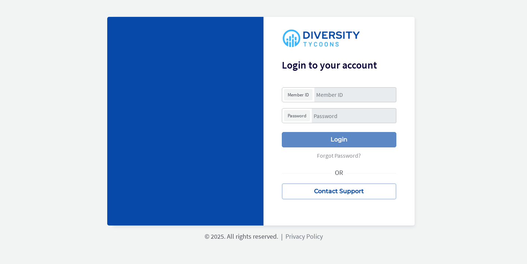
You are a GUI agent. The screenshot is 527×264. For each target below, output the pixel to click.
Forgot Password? (339, 155)
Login (338, 139)
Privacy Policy (303, 236)
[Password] (354, 115)
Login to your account (329, 65)
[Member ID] (355, 94)
